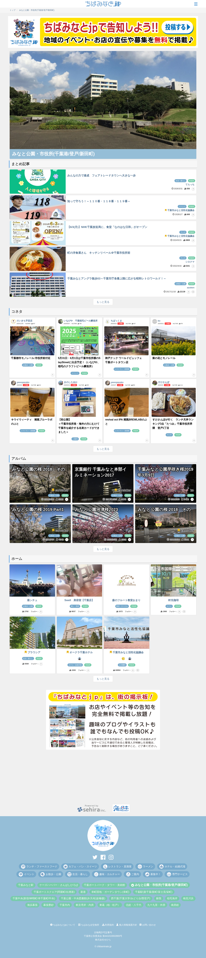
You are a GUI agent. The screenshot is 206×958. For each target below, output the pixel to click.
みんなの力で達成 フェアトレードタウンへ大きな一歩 (101, 175)
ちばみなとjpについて (62, 925)
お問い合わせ (147, 925)
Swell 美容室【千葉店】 (79, 600)
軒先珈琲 (173, 600)
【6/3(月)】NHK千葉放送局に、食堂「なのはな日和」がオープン (107, 227)
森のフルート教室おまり (126, 600)
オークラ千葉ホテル (79, 652)
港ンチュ (32, 600)
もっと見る (103, 302)
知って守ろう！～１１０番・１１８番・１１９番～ (98, 201)
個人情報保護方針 (126, 925)
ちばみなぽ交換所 (88, 925)
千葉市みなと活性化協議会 (126, 652)
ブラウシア (32, 652)
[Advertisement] (103, 777)
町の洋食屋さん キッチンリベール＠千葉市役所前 (98, 252)
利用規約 (108, 925)
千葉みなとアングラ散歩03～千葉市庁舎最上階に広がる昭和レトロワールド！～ (116, 278)
